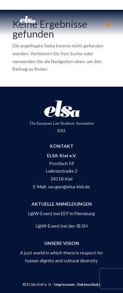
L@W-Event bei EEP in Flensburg (61, 213)
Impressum (64, 284)
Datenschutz (88, 284)
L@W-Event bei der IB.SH (62, 226)
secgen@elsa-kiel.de (69, 186)
